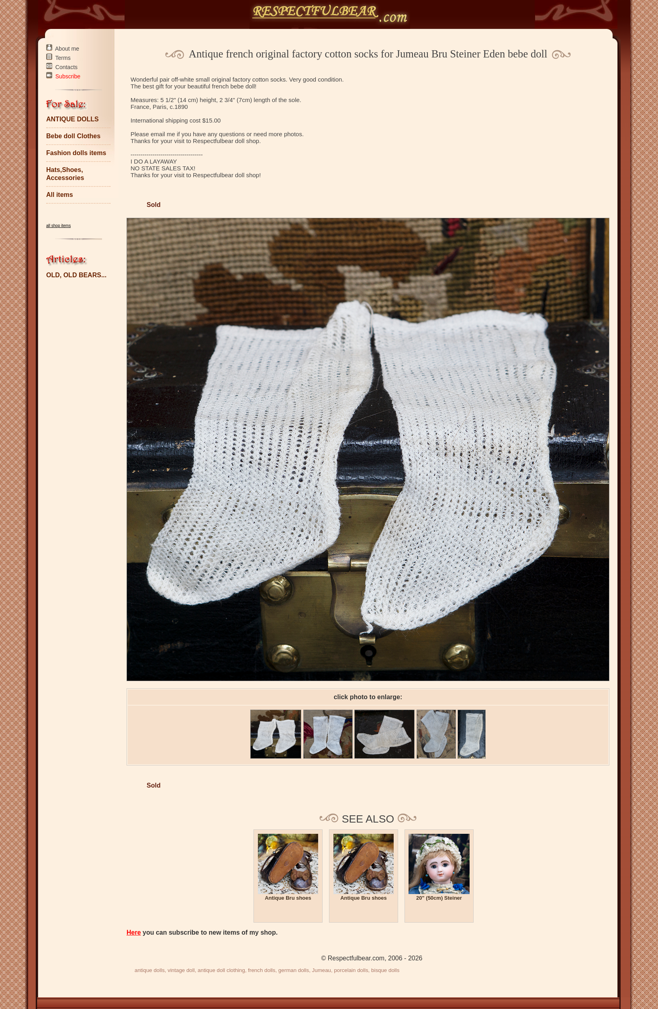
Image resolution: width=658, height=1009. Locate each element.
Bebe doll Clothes (73, 136)
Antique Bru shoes (288, 898)
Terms (63, 58)
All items (59, 194)
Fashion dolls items (76, 152)
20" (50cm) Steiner (439, 898)
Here (134, 932)
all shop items (58, 225)
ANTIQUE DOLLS (72, 119)
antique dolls (150, 970)
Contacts (66, 67)
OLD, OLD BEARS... (76, 275)
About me (67, 48)
